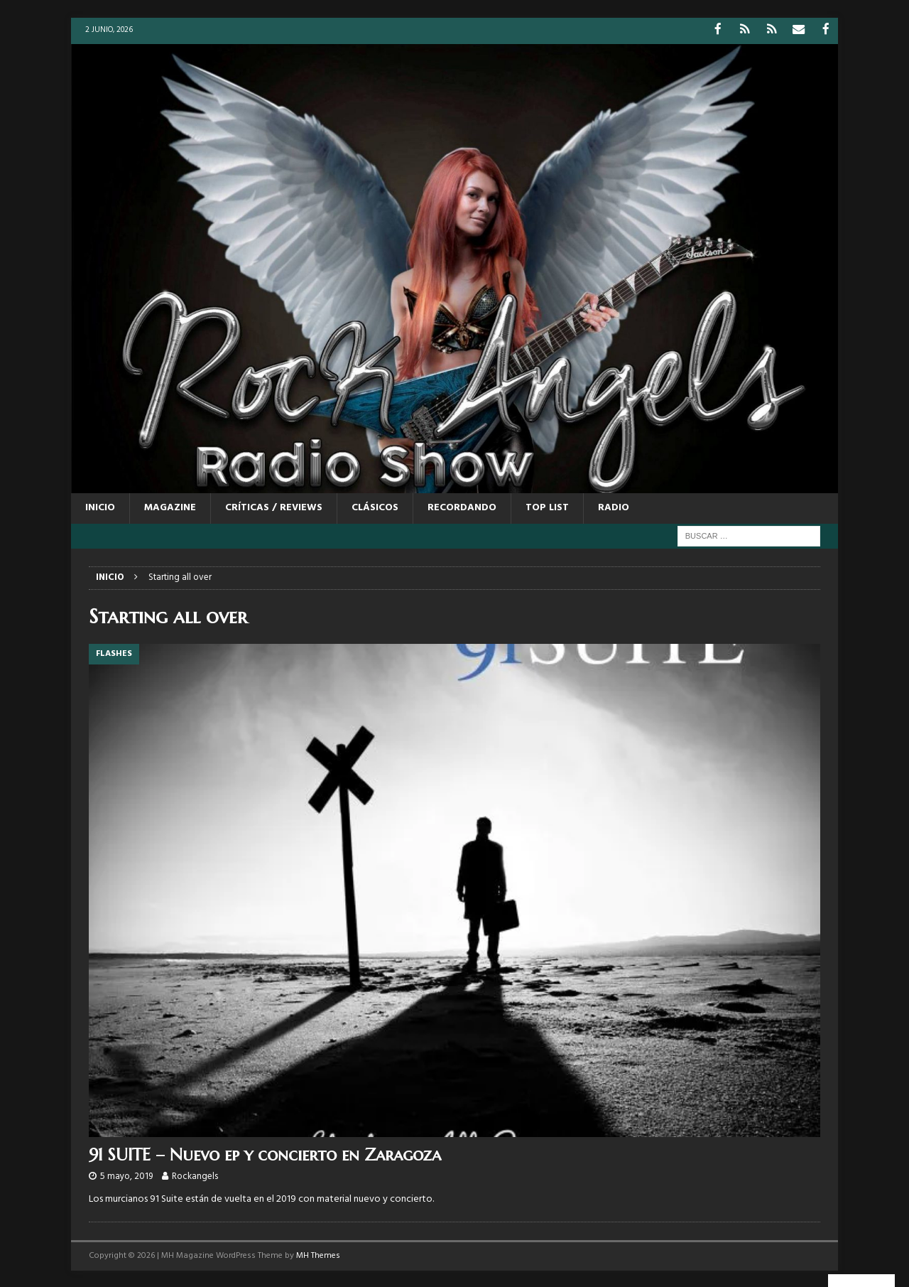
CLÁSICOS (375, 507)
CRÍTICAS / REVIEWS (273, 507)
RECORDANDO (462, 507)
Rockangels (195, 1175)
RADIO (613, 507)
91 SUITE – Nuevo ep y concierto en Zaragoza (265, 1154)
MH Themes (318, 1255)
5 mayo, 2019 (126, 1175)
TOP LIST (547, 507)
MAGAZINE (170, 507)
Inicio (100, 507)
